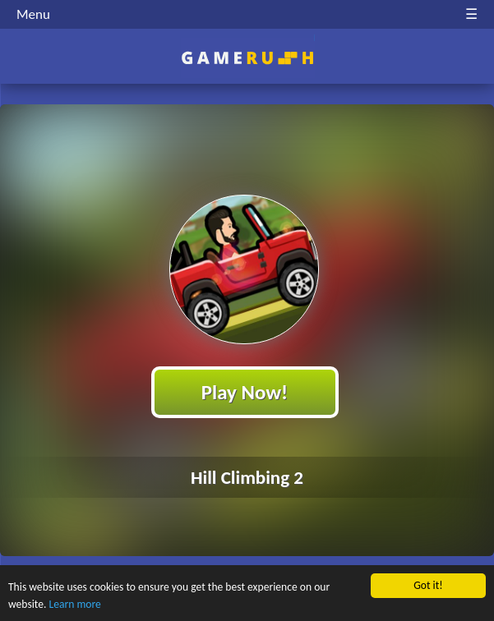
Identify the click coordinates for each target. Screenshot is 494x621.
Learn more (75, 605)
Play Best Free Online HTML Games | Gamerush (247, 57)
